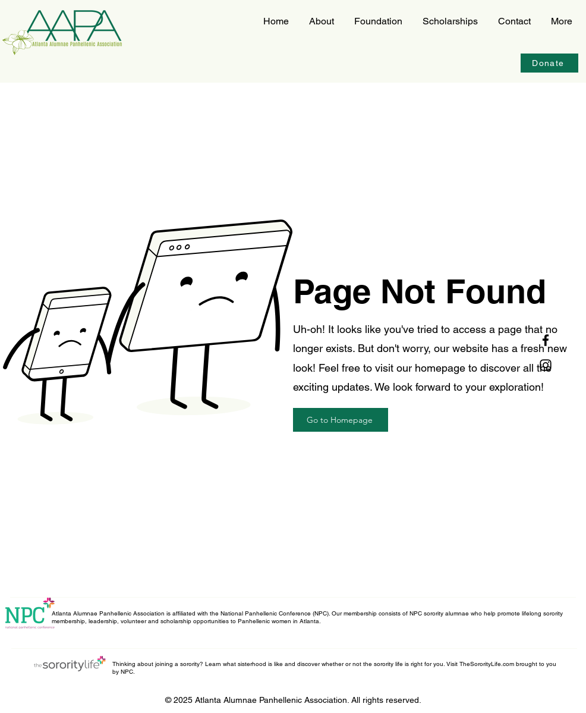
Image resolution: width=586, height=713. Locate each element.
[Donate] (549, 63)
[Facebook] (545, 340)
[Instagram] (545, 365)
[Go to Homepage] (340, 420)
